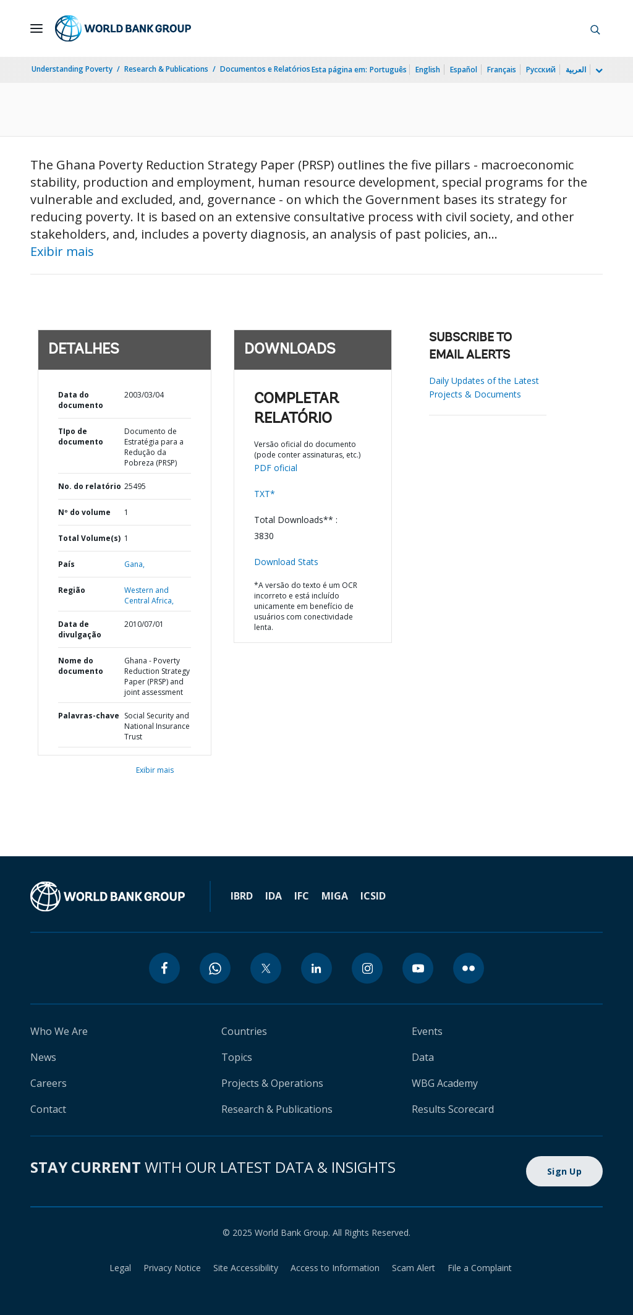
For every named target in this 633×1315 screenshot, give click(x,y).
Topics (236, 1057)
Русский (541, 69)
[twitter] (265, 968)
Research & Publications (166, 69)
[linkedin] (316, 968)
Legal (120, 1268)
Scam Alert (413, 1268)
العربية (576, 69)
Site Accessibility (245, 1268)
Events (427, 1031)
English (427, 69)
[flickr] (468, 968)
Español (463, 69)
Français (501, 69)
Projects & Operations (272, 1083)
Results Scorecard (453, 1109)
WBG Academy (445, 1083)
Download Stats (286, 562)
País (66, 564)
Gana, (134, 564)
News (43, 1057)
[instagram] (367, 968)
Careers (48, 1083)
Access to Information (335, 1268)
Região (71, 590)
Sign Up (564, 1171)
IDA (273, 896)
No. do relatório (89, 486)
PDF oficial (275, 468)
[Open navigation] (36, 28)
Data (423, 1057)
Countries (244, 1031)
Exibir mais (62, 251)
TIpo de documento (80, 436)
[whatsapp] (215, 968)
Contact (48, 1109)
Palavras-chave (88, 715)
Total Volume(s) (89, 538)
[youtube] (417, 968)
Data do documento (80, 400)
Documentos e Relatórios (265, 69)
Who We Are (59, 1031)
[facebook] (164, 968)
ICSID (373, 896)
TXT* (264, 494)
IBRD (242, 896)
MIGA (334, 896)
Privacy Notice (172, 1268)
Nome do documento (80, 665)
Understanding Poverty (72, 69)
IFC (301, 896)
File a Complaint (480, 1268)
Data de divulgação (79, 629)
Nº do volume (84, 512)
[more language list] (598, 71)
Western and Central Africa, (149, 595)
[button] (595, 28)
